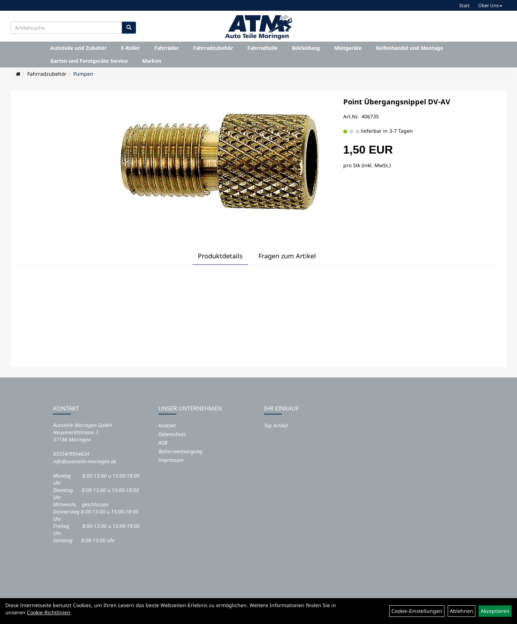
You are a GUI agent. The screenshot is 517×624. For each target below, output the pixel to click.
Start (464, 5)
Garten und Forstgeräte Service (89, 60)
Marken (151, 60)
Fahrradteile (262, 47)
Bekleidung (306, 47)
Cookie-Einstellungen (416, 610)
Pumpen (83, 73)
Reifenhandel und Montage (409, 47)
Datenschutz (172, 434)
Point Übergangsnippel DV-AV (396, 102)
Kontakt (167, 425)
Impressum (170, 459)
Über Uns (490, 5)
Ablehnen (461, 610)
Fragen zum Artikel (287, 256)
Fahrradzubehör (213, 47)
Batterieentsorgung (180, 451)
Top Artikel (276, 425)
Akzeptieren (495, 610)
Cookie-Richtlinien (48, 612)
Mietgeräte (348, 47)
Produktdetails (220, 256)
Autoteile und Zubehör (78, 47)
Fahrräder (166, 47)
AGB (162, 442)
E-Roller (130, 47)
